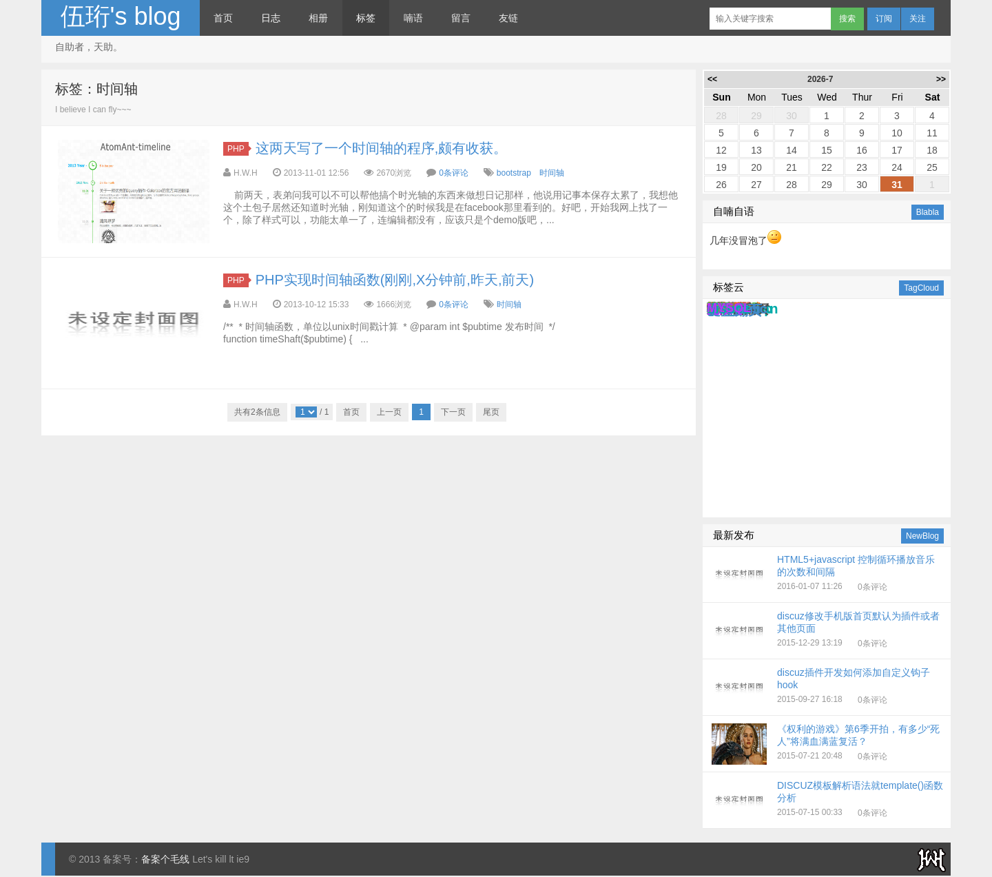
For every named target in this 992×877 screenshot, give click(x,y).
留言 (461, 17)
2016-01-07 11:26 (828, 574)
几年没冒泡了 (745, 240)
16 (861, 150)
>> (941, 79)
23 (861, 167)
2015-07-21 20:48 (828, 744)
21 (791, 167)
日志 (270, 17)
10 (896, 132)
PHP (238, 149)
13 (756, 150)
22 (826, 167)
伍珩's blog (121, 16)
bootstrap (514, 173)
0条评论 (453, 173)
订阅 (884, 18)
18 (932, 150)
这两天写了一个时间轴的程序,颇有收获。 (382, 148)
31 (896, 184)
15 (826, 150)
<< (712, 79)
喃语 (413, 17)
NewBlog (922, 536)
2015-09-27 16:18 (828, 687)
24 (896, 167)
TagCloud (921, 288)
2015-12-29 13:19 (828, 631)
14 (791, 150)
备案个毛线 (165, 859)
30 (791, 115)
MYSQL (729, 308)
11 (932, 132)
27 (756, 184)
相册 (318, 17)
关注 (917, 18)
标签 (365, 17)
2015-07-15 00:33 (828, 800)
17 (896, 150)
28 (721, 115)
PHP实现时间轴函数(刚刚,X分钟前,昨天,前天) (395, 279)
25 (932, 167)
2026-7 (820, 79)
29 (756, 115)
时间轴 (551, 173)
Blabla (927, 212)
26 (721, 184)
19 (721, 167)
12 (721, 150)
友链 (508, 17)
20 (756, 167)
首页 (223, 17)
